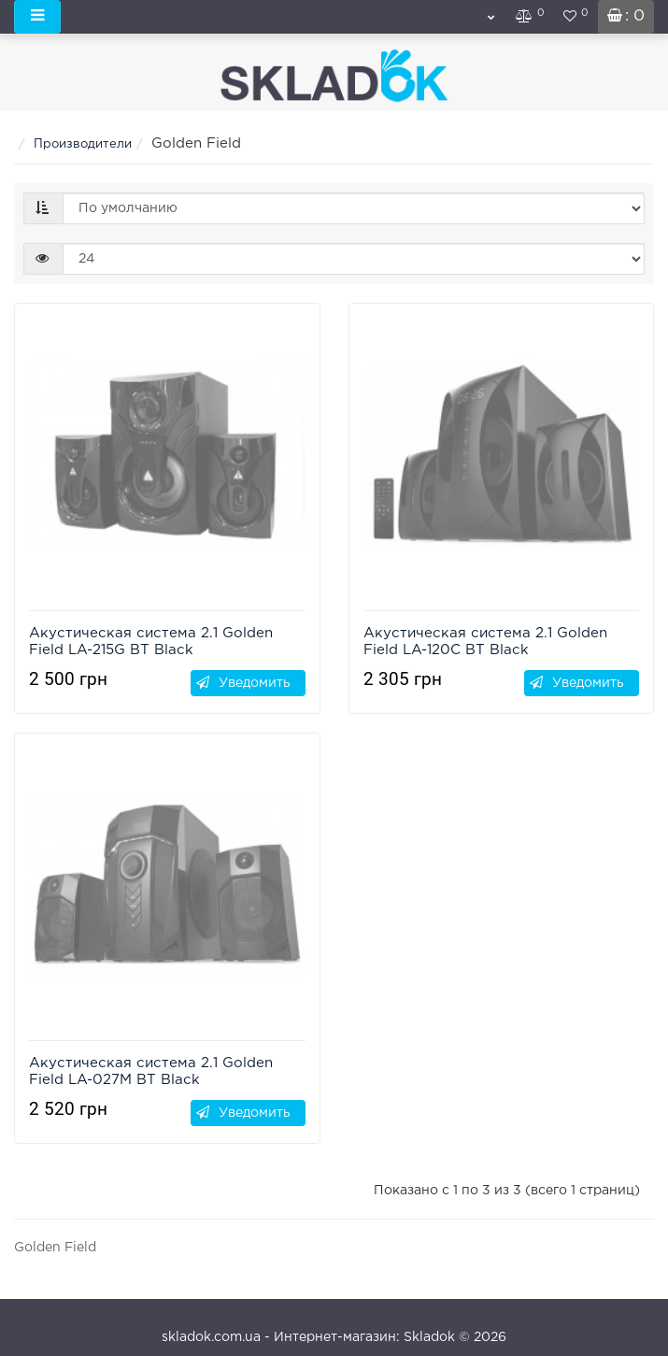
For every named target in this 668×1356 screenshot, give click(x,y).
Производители (83, 144)
